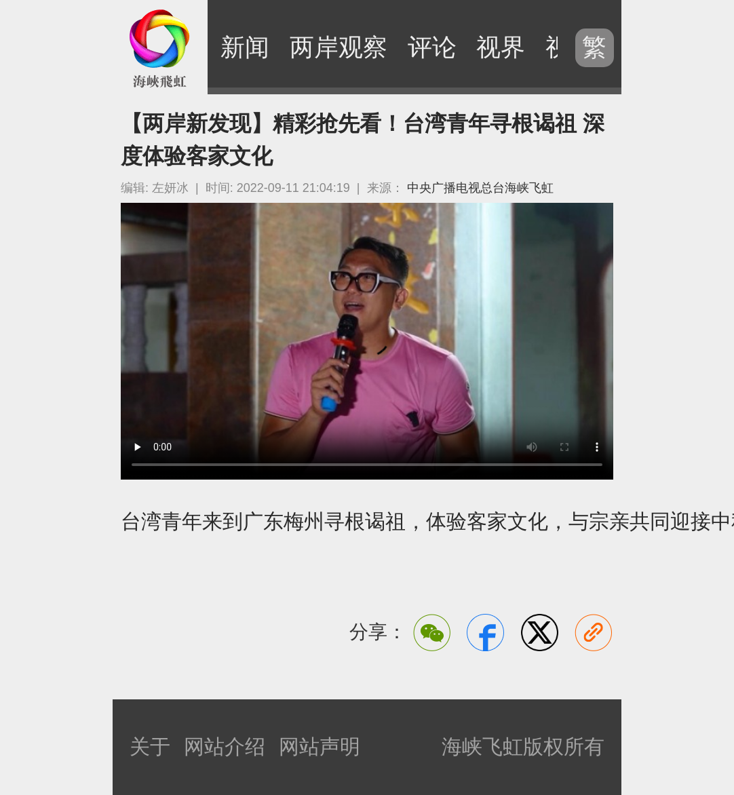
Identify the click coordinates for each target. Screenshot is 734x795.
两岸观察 (338, 47)
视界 (500, 47)
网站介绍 (224, 746)
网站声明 (319, 746)
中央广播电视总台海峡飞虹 (480, 188)
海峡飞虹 (160, 47)
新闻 (244, 47)
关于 (150, 746)
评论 (432, 47)
